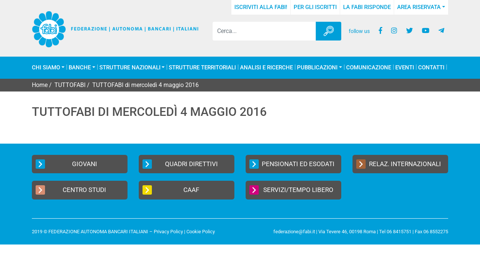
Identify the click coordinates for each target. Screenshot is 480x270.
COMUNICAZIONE (368, 67)
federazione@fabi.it (294, 231)
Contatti (431, 67)
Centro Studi (71, 190)
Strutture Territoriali (202, 67)
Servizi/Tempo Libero (291, 190)
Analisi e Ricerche (266, 67)
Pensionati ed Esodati (291, 164)
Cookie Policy (200, 231)
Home (40, 84)
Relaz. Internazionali (398, 164)
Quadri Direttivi (180, 164)
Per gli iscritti (315, 7)
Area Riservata (419, 7)
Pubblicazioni (317, 67)
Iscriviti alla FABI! (260, 7)
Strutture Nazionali (129, 67)
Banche (80, 67)
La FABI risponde (367, 7)
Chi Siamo (46, 67)
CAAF (170, 190)
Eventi (404, 67)
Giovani (66, 164)
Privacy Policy (168, 231)
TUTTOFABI (70, 84)
